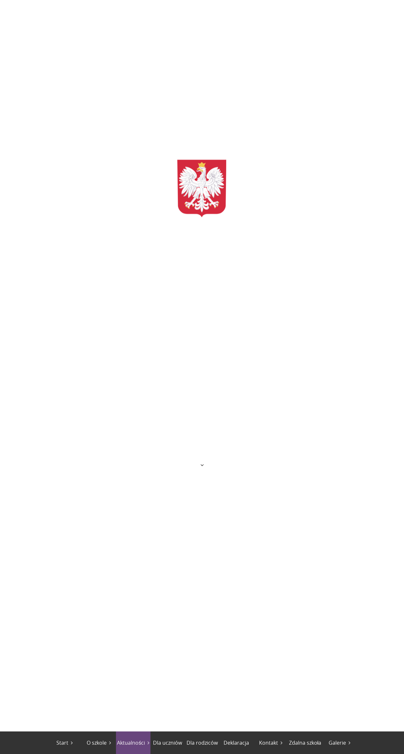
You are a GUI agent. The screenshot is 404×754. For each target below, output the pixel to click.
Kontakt (268, 742)
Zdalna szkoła (305, 742)
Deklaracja (236, 742)
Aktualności (131, 742)
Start (62, 742)
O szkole (97, 742)
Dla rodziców (202, 742)
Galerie (337, 742)
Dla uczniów (167, 742)
